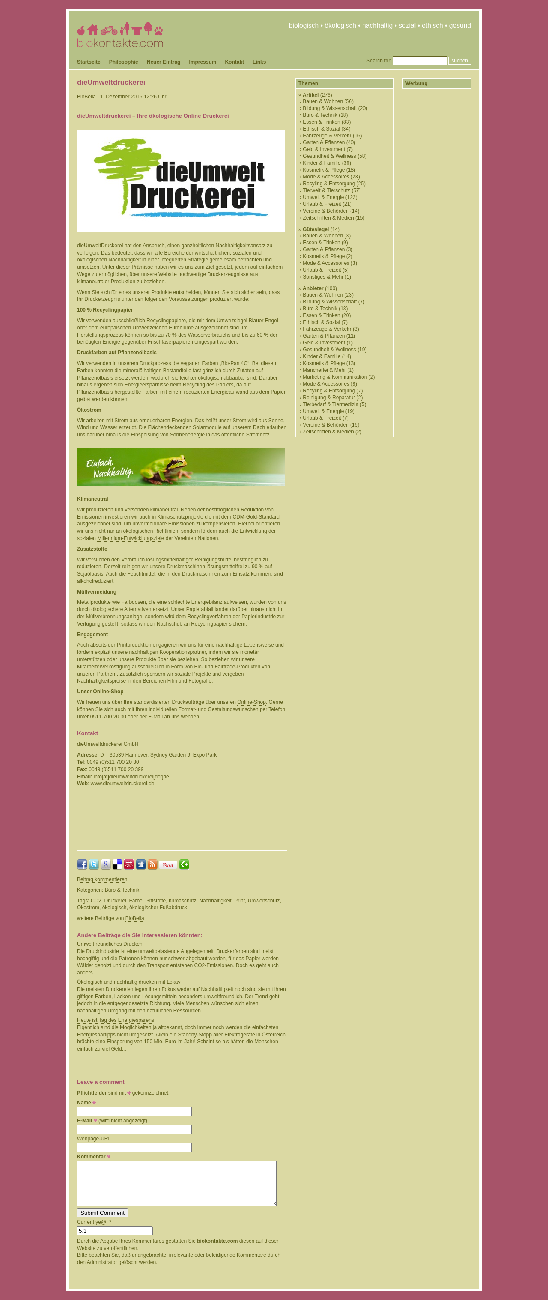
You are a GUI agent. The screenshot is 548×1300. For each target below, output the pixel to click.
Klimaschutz (183, 901)
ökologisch (114, 908)
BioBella (86, 97)
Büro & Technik (122, 890)
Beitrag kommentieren (102, 879)
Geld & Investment (324, 149)
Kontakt (234, 62)
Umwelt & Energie (323, 197)
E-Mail (155, 717)
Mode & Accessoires (326, 177)
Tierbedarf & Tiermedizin (330, 404)
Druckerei (115, 901)
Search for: (379, 61)
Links (259, 62)
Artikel (311, 95)
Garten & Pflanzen (324, 142)
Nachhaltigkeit (215, 901)
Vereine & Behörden (325, 211)
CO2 (96, 901)
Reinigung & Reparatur (329, 398)
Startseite (89, 62)
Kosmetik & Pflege (324, 170)
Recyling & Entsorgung (329, 184)
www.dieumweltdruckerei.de (123, 784)
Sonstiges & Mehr (323, 277)
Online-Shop (251, 702)
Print (239, 901)
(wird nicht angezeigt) (112, 1120)
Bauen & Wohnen (323, 101)
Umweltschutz (264, 901)
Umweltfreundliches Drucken (110, 944)
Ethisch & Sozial (321, 129)
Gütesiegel (316, 229)
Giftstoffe (155, 901)
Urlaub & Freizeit (322, 204)
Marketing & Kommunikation (335, 377)
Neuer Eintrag (164, 62)
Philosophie (123, 62)
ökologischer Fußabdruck (158, 908)
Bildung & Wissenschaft (330, 108)
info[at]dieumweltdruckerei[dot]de (131, 777)
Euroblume (181, 328)
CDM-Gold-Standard (256, 517)
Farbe (135, 901)
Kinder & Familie (321, 163)
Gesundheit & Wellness (329, 156)
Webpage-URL (94, 1138)
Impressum (202, 62)
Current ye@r (94, 1222)
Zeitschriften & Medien (328, 218)
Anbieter (313, 288)
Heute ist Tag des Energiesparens (115, 1020)
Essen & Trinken (321, 122)
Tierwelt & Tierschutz (326, 190)
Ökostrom (88, 908)
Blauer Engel (263, 321)
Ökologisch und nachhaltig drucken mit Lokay (128, 982)
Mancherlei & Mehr (324, 370)
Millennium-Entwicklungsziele (130, 538)
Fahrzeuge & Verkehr (327, 136)
